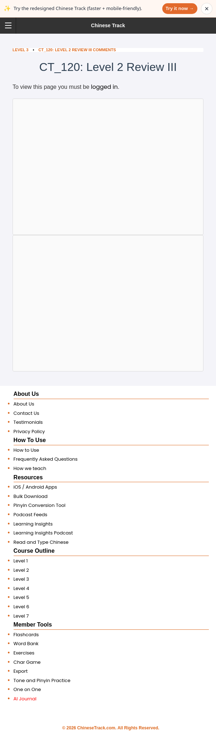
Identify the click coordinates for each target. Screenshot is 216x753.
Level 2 (21, 570)
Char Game (27, 662)
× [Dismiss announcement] (207, 9)
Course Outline (34, 551)
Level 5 (21, 597)
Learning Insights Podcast (43, 532)
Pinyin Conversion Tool (40, 505)
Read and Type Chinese (41, 542)
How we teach (30, 468)
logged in (104, 87)
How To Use (30, 440)
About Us (26, 394)
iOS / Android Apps (35, 487)
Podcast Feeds (31, 514)
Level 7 (21, 616)
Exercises (24, 652)
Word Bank (26, 643)
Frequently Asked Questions (46, 459)
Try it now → (180, 8)
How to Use (26, 450)
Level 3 (20, 50)
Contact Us (26, 413)
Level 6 (21, 606)
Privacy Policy (29, 431)
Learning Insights (33, 524)
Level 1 (21, 560)
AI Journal (25, 698)
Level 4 (21, 588)
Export (21, 671)
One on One (27, 689)
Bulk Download (31, 496)
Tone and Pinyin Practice (42, 680)
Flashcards (26, 634)
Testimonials (28, 422)
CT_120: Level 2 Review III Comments (77, 50)
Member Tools (33, 625)
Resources (28, 477)
